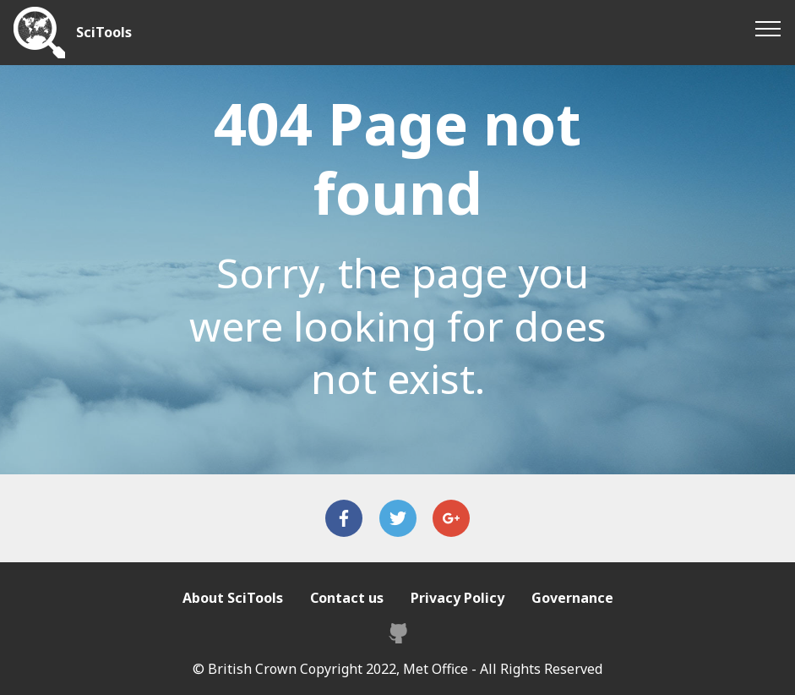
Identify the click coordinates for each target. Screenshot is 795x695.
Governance (572, 597)
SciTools (104, 33)
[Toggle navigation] (768, 28)
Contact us (347, 597)
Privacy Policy (457, 597)
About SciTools (232, 597)
